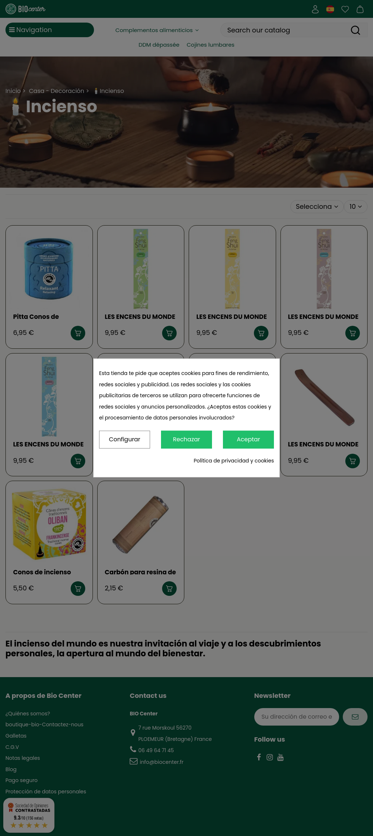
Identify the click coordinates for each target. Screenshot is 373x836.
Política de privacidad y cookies (234, 460)
